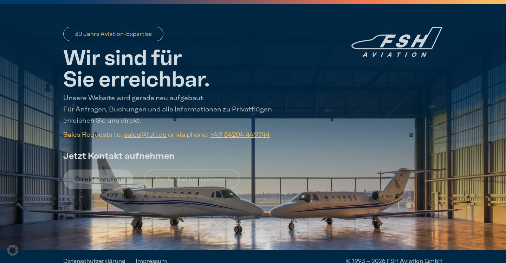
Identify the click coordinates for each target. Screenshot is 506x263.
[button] (12, 250)
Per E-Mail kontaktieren (192, 179)
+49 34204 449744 (240, 134)
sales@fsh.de (145, 134)
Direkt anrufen (98, 179)
